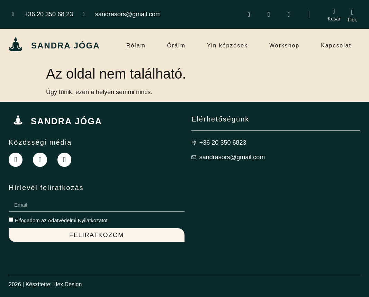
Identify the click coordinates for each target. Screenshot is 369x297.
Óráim (176, 45)
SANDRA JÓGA (65, 45)
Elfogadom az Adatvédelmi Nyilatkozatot (61, 220)
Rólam (136, 45)
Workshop (284, 45)
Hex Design (67, 284)
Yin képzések (227, 45)
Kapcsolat (336, 45)
